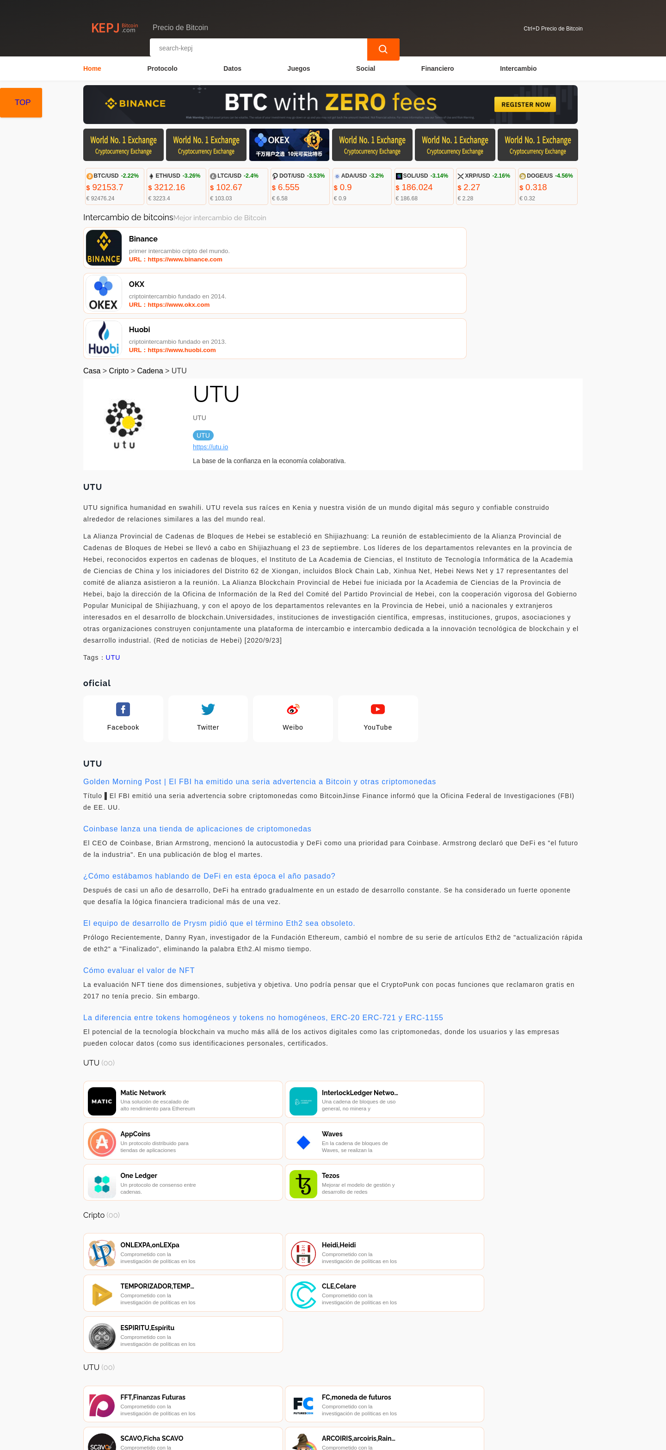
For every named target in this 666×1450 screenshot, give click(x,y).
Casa (91, 285)
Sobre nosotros (283, 1386)
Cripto (119, 285)
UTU (113, 571)
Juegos (299, 67)
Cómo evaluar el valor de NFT (139, 884)
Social (365, 67)
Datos (232, 67)
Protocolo (162, 67)
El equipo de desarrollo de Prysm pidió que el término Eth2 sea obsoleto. (219, 837)
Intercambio (518, 67)
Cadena (150, 285)
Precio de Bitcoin (244, 1439)
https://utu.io (210, 361)
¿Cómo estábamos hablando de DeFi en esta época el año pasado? (209, 790)
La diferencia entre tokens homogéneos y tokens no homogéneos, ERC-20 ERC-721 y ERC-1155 (263, 932)
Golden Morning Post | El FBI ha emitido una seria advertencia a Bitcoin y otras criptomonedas (259, 696)
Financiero (437, 67)
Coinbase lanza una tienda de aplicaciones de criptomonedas (197, 743)
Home (92, 67)
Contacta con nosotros (210, 1386)
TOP (23, 102)
